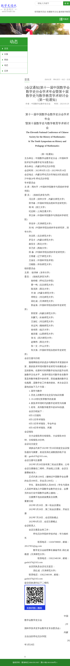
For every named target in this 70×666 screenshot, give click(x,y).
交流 (6, 48)
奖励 (6, 60)
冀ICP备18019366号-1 (49, 662)
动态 (6, 65)
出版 (6, 54)
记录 (6, 71)
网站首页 (56, 79)
